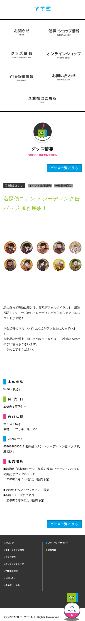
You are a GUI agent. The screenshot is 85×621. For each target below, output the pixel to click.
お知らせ (9, 543)
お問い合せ (10, 578)
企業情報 (52, 550)
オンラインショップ (14, 564)
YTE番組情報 (11, 571)
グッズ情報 (10, 557)
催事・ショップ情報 (14, 550)
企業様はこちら (12, 585)
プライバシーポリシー (58, 543)
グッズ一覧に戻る (64, 524)
